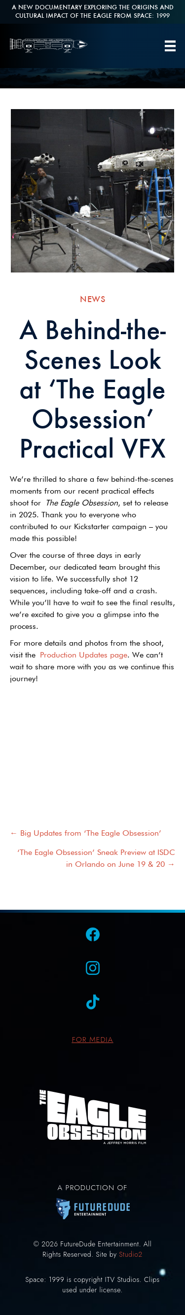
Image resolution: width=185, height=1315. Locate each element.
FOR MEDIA (92, 1039)
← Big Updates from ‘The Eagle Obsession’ (85, 833)
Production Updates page (83, 654)
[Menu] (170, 46)
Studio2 (130, 1254)
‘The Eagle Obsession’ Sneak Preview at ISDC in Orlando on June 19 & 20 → (96, 858)
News (92, 299)
